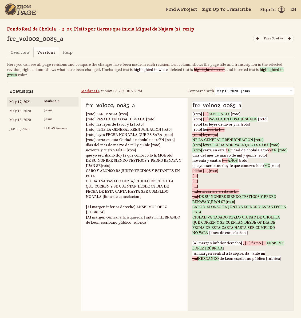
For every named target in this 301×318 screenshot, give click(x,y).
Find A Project (181, 9)
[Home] (20, 9)
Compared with (201, 91)
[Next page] (289, 38)
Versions (46, 52)
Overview (20, 52)
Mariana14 (90, 91)
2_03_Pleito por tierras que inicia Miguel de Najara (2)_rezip (128, 29)
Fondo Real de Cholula (31, 29)
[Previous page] (257, 38)
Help (68, 52)
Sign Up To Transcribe (226, 9)
